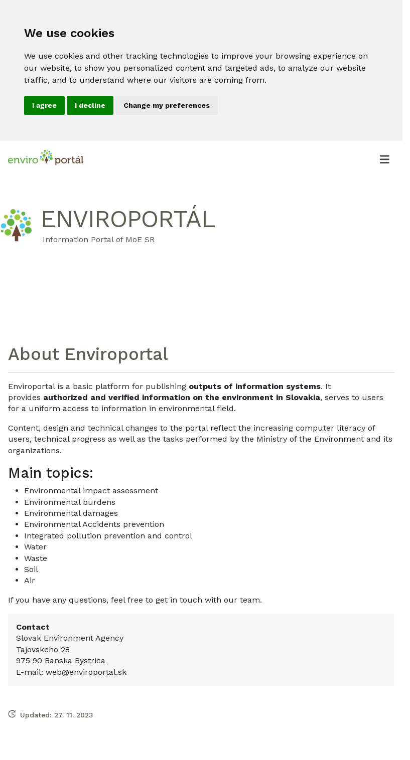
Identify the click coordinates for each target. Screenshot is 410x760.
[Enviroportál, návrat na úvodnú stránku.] (45, 159)
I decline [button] (90, 105)
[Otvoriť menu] (384, 159)
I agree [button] (44, 105)
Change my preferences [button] (166, 105)
